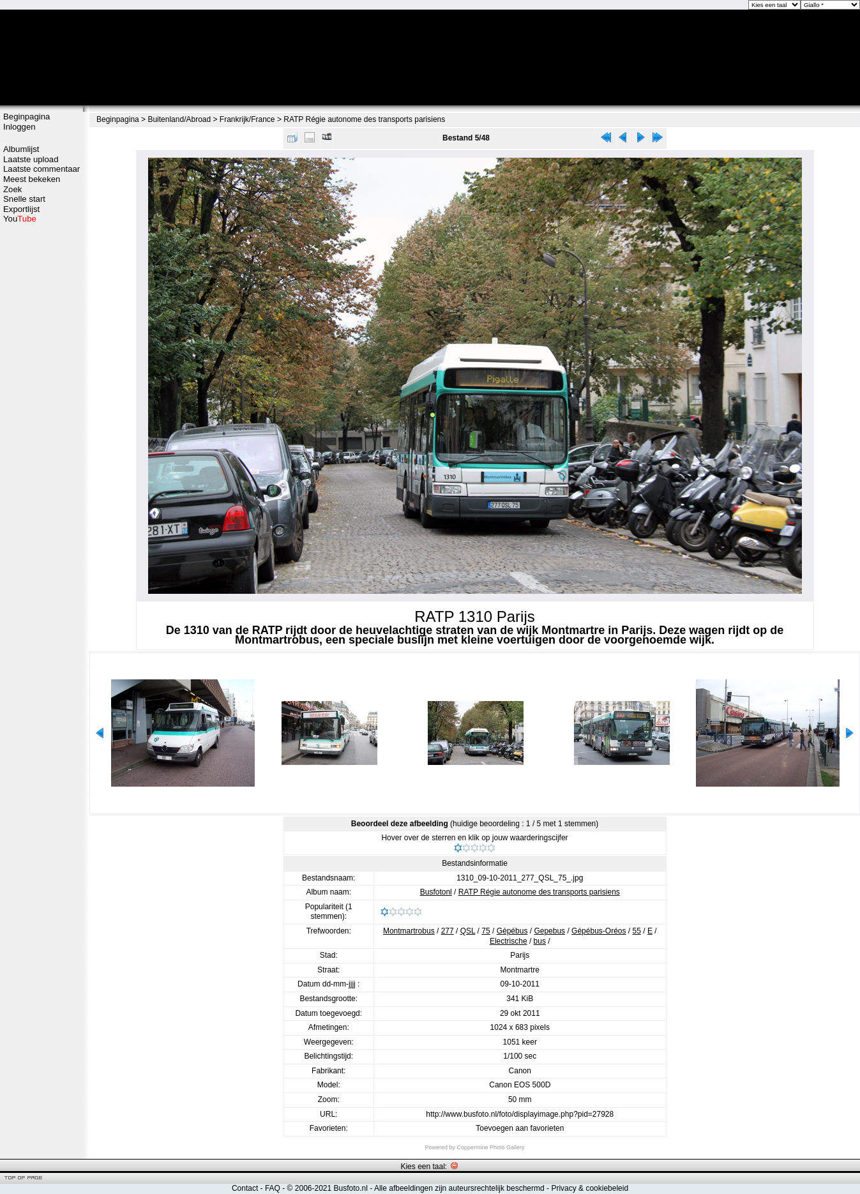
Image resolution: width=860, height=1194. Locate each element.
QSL (468, 930)
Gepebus (549, 930)
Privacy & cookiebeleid (589, 1188)
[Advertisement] (41, 425)
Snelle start (24, 199)
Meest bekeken (31, 179)
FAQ (272, 1188)
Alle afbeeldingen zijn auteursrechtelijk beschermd (459, 1188)
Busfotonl (436, 892)
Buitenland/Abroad (179, 119)
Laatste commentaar (41, 169)
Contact (245, 1188)
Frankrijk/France (247, 119)
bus (540, 941)
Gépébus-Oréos (598, 930)
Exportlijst (21, 209)
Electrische (508, 941)
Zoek (12, 189)
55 (637, 930)
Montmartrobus (409, 930)
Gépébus (512, 930)
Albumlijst (21, 149)
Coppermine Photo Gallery (490, 1147)
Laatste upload (31, 159)
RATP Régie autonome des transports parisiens (364, 119)
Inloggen (19, 127)
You (19, 218)
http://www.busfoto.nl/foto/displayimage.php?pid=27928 (520, 1114)
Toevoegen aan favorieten (520, 1128)
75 (485, 930)
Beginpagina (26, 116)
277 (447, 930)
